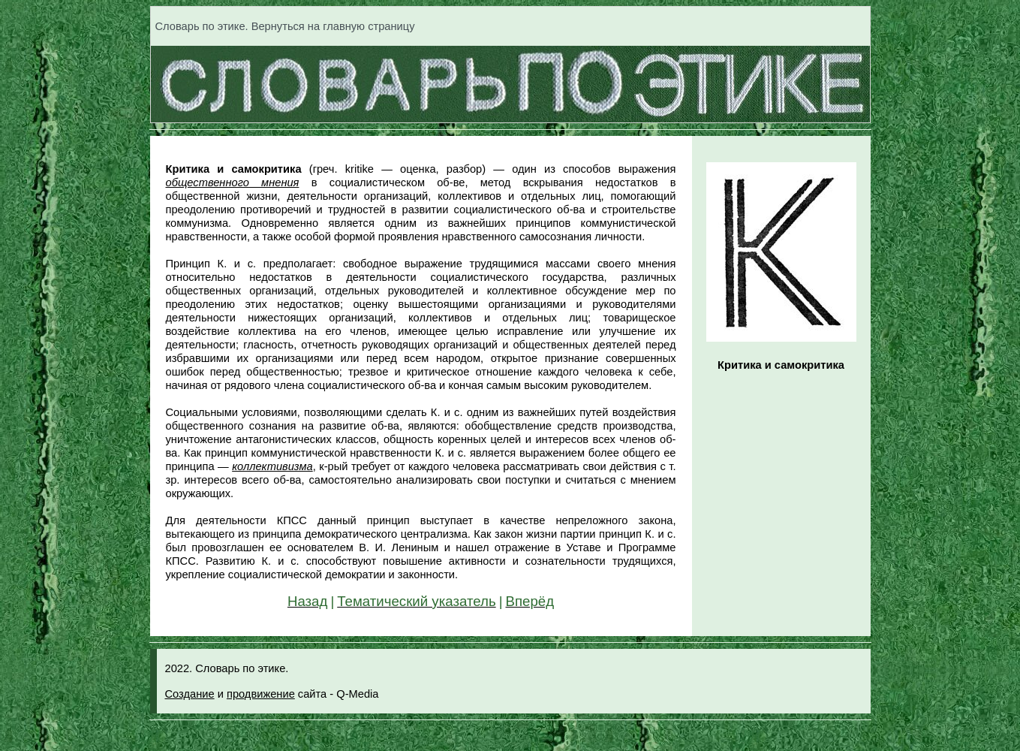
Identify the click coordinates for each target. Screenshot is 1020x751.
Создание (190, 694)
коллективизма (272, 466)
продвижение (261, 694)
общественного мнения (232, 182)
